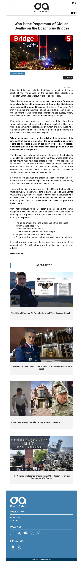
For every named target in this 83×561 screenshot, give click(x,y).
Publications (16, 517)
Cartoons (14, 520)
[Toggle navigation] (10, 8)
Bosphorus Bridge (17, 73)
